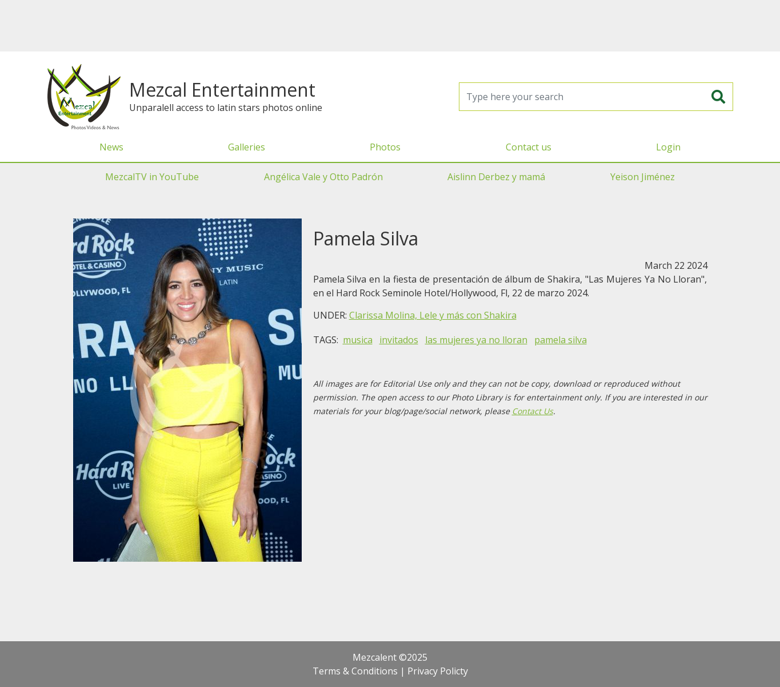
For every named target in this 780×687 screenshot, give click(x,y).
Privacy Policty (437, 671)
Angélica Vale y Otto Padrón (323, 176)
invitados (398, 339)
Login (668, 147)
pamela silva (560, 339)
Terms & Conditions (355, 671)
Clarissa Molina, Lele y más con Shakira (433, 315)
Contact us (528, 147)
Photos (385, 147)
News (111, 147)
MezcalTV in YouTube (152, 176)
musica (358, 339)
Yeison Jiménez (642, 176)
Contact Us (532, 411)
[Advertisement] (390, 25)
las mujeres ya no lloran (476, 339)
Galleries (246, 147)
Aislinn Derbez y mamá (496, 176)
